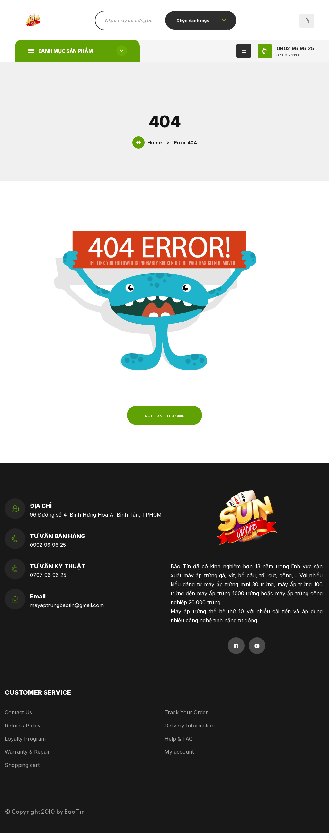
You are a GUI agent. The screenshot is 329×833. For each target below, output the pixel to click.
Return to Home (164, 415)
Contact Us (18, 712)
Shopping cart (22, 765)
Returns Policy (22, 725)
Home (147, 142)
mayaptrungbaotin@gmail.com (67, 605)
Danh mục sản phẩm (77, 50)
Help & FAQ (178, 738)
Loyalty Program (25, 738)
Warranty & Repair (27, 752)
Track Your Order (186, 712)
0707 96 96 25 (48, 575)
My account (179, 752)
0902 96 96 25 (48, 545)
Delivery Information (189, 725)
